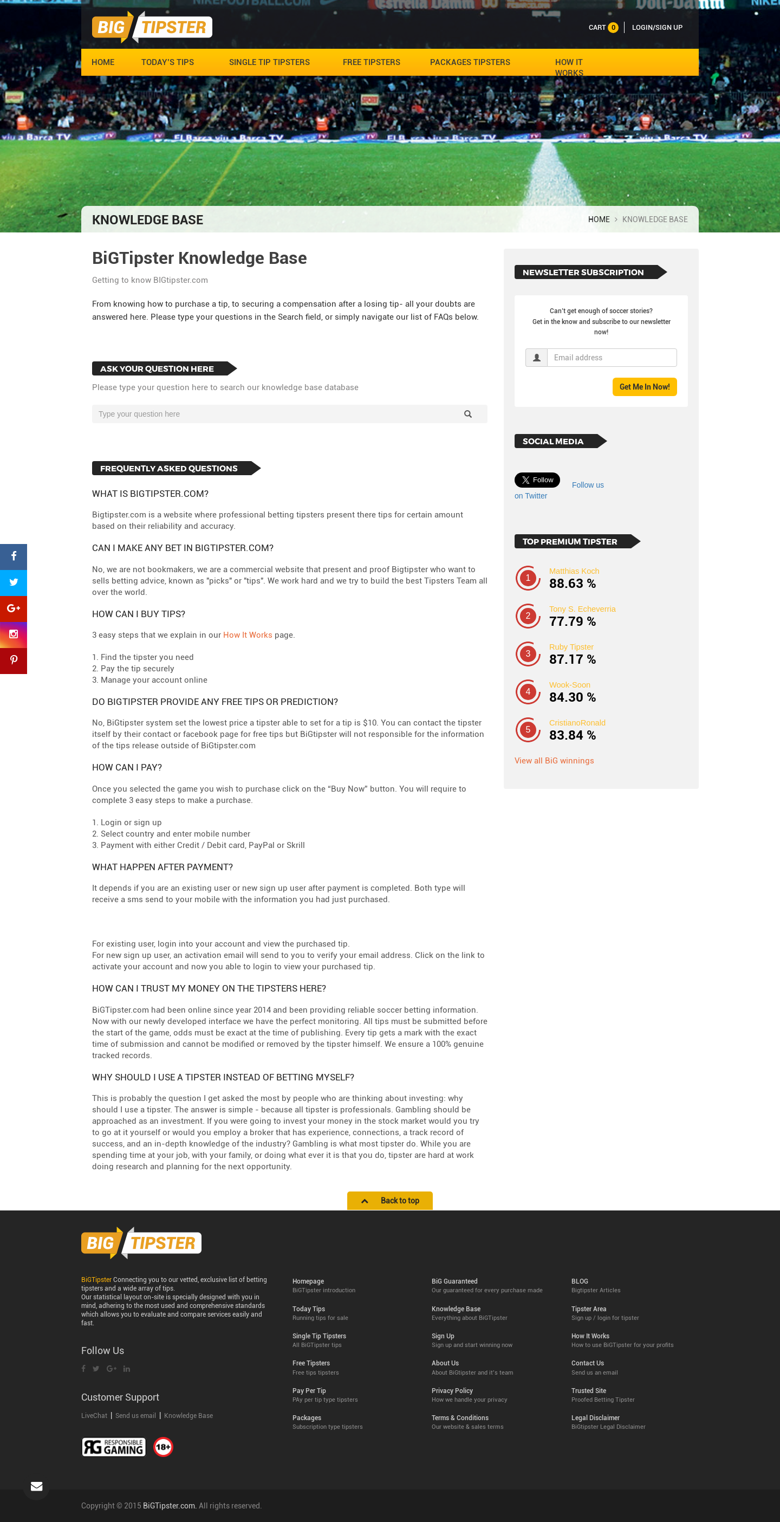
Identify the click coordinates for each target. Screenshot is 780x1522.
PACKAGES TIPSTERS (470, 62)
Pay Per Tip (353, 1395)
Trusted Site (632, 1395)
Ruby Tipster (571, 647)
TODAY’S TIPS (167, 62)
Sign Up (493, 1340)
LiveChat (95, 1416)
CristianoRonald (577, 722)
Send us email (135, 1416)
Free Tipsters (353, 1367)
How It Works (247, 635)
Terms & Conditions (493, 1422)
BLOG (632, 1286)
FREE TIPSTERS (371, 62)
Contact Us (632, 1367)
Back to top (390, 1200)
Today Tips (353, 1313)
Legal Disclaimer (632, 1422)
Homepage (353, 1286)
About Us (493, 1367)
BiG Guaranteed (493, 1286)
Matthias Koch (574, 571)
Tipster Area (632, 1313)
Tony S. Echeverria (582, 609)
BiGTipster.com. (170, 1505)
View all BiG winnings (554, 761)
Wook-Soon (569, 685)
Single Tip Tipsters (353, 1340)
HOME (103, 62)
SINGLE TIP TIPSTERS (269, 62)
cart (604, 27)
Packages (353, 1422)
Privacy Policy (493, 1395)
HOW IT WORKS (569, 67)
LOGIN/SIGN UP (657, 27)
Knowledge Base (188, 1416)
